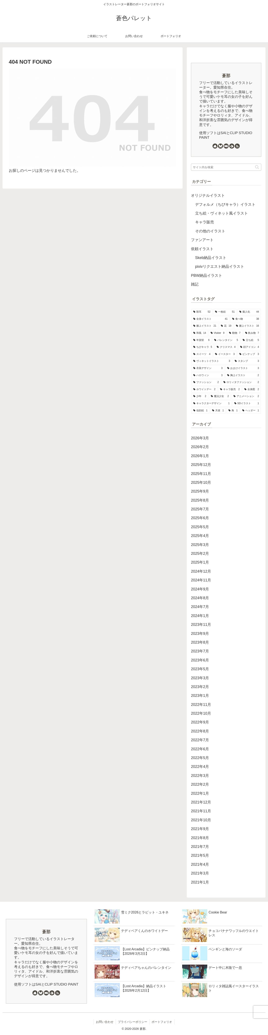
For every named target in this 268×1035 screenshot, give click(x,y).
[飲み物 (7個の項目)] (252, 333)
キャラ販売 (204, 222)
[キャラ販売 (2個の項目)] (230, 389)
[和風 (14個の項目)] (199, 333)
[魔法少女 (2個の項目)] (220, 396)
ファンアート (202, 240)
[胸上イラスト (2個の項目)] (243, 375)
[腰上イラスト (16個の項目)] (247, 326)
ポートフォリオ (162, 1021)
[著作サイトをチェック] (215, 146)
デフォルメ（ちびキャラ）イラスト (225, 204)
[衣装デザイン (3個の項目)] (207, 368)
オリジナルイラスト (208, 195)
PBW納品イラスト (206, 275)
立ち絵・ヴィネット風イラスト (221, 213)
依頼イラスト (202, 249)
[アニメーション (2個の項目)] (246, 396)
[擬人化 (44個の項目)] (249, 312)
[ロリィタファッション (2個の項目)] (241, 382)
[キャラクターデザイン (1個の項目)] (211, 403)
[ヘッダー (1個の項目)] (250, 411)
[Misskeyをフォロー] (226, 146)
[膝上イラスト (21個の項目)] (204, 326)
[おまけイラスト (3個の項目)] (243, 368)
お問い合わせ (104, 1021)
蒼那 (226, 75)
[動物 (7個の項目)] (234, 333)
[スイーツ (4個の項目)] (201, 354)
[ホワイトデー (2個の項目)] (204, 389)
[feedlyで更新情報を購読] (231, 146)
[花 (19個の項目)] (226, 326)
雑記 (194, 284)
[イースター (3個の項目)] (225, 354)
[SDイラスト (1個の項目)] (246, 403)
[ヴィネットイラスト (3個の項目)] (211, 361)
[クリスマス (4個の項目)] (226, 347)
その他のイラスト (210, 231)
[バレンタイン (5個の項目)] (226, 340)
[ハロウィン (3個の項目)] (207, 375)
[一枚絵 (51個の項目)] (225, 312)
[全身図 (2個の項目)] (251, 389)
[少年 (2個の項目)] (199, 396)
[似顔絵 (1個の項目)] (200, 411)
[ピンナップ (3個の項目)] (249, 354)
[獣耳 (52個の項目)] (201, 312)
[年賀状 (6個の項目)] (201, 340)
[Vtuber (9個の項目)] (217, 333)
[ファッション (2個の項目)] (206, 382)
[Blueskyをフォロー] (220, 146)
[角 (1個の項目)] (233, 411)
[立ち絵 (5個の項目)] (251, 340)
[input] (226, 167)
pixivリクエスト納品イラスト (219, 266)
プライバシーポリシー (132, 1021)
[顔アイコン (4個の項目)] (249, 347)
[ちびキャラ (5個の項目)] (202, 347)
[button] (257, 167)
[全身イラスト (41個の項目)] (210, 319)
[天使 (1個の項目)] (218, 411)
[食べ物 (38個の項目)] (245, 319)
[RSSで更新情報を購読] (237, 146)
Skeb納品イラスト (210, 258)
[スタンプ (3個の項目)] (247, 361)
